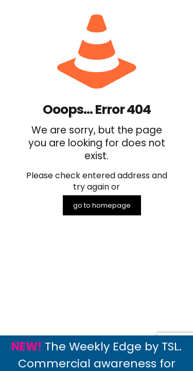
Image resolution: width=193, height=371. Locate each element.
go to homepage (102, 205)
